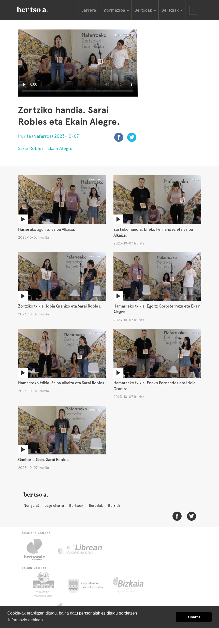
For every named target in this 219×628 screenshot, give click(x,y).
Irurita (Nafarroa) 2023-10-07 (48, 136)
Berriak (114, 505)
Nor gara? (31, 505)
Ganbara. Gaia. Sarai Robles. (43, 459)
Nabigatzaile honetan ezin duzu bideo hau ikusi (78, 63)
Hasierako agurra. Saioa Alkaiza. (46, 229)
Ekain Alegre (59, 148)
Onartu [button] (194, 617)
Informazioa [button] (115, 10)
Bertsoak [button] (145, 10)
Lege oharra (54, 505)
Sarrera (88, 10)
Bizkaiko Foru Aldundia (134, 584)
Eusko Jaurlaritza (43, 584)
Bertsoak (76, 505)
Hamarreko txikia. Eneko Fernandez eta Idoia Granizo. (154, 385)
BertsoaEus (39, 9)
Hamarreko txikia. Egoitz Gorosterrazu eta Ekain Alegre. (156, 309)
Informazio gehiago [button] (25, 620)
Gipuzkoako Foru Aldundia (88, 584)
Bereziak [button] (172, 10)
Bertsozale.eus (38, 549)
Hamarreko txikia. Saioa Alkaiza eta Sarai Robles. (61, 382)
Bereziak (96, 505)
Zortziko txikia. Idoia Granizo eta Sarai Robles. (59, 306)
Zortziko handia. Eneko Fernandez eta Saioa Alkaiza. (153, 232)
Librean (80, 549)
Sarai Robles (30, 148)
